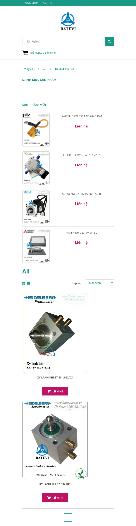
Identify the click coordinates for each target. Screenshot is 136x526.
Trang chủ (30, 69)
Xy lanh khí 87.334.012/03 (55, 377)
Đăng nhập (31, 3)
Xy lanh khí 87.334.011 (55, 484)
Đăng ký (47, 3)
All (44, 69)
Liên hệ (58, 391)
